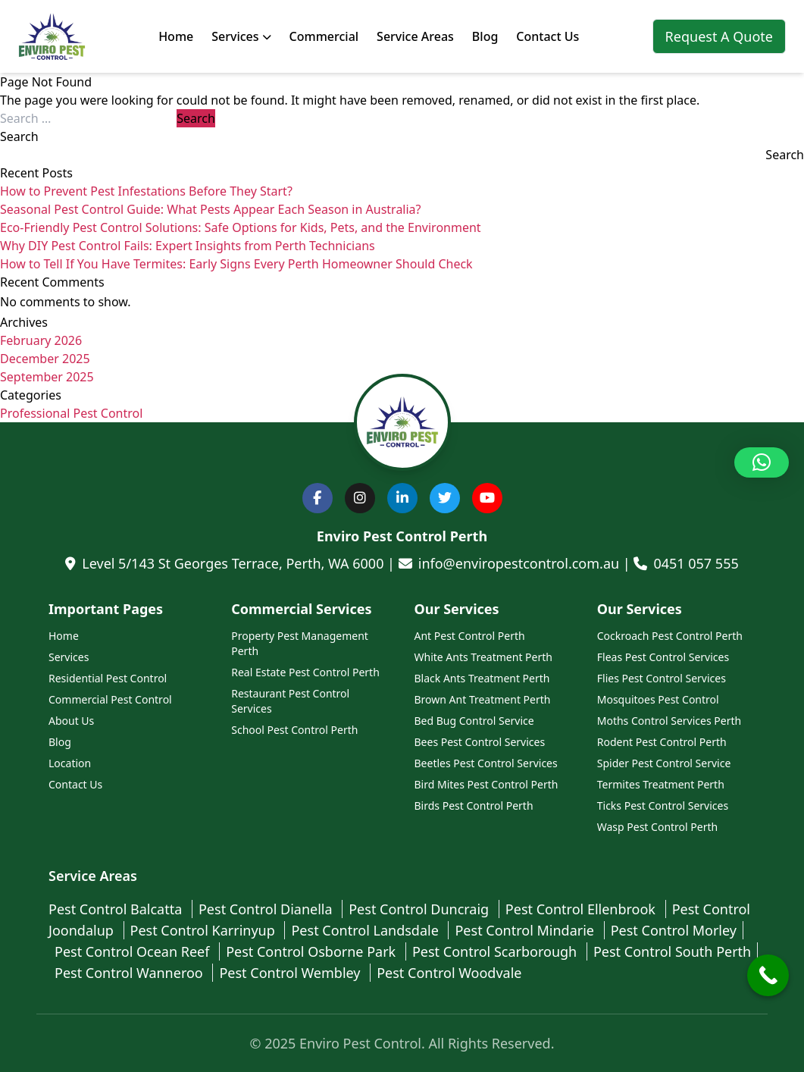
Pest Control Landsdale (366, 930)
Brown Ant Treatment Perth (483, 699)
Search (19, 136)
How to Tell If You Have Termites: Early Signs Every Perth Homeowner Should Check (236, 263)
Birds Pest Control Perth (474, 805)
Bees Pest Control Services (480, 742)
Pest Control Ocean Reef (134, 951)
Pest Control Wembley (291, 973)
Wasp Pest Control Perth (657, 827)
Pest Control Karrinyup (204, 930)
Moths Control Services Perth (669, 720)
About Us (71, 720)
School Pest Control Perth (294, 730)
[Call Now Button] (768, 975)
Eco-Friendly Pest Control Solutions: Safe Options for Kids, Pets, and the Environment (240, 227)
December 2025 (45, 358)
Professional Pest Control (71, 413)
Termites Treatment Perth (660, 784)
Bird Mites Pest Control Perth (486, 784)
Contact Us (547, 36)
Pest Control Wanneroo (130, 973)
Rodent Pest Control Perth (662, 742)
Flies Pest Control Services (661, 678)
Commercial (324, 36)
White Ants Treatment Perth (483, 657)
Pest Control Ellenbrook (582, 909)
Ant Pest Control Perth (470, 635)
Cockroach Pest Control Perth (670, 635)
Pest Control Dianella (267, 909)
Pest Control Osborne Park (312, 951)
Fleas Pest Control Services (663, 657)
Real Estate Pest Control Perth (305, 672)
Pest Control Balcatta (117, 909)
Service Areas (415, 36)
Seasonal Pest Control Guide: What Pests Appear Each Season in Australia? (210, 209)
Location (69, 763)
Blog (485, 36)
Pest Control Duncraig (421, 909)
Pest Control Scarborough (496, 951)
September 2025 (47, 376)
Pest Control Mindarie (526, 930)
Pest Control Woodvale (449, 973)
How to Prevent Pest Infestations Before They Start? (146, 191)
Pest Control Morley (674, 930)
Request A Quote (719, 36)
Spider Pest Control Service (664, 763)
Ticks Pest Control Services (662, 805)
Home (175, 36)
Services (241, 36)
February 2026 (41, 340)
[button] (761, 462)
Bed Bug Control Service (474, 720)
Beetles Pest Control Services (486, 763)
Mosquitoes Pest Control (658, 699)
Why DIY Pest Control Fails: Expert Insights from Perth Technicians (187, 245)
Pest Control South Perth (672, 951)
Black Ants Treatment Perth (482, 678)
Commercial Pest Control (110, 699)
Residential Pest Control (107, 678)
